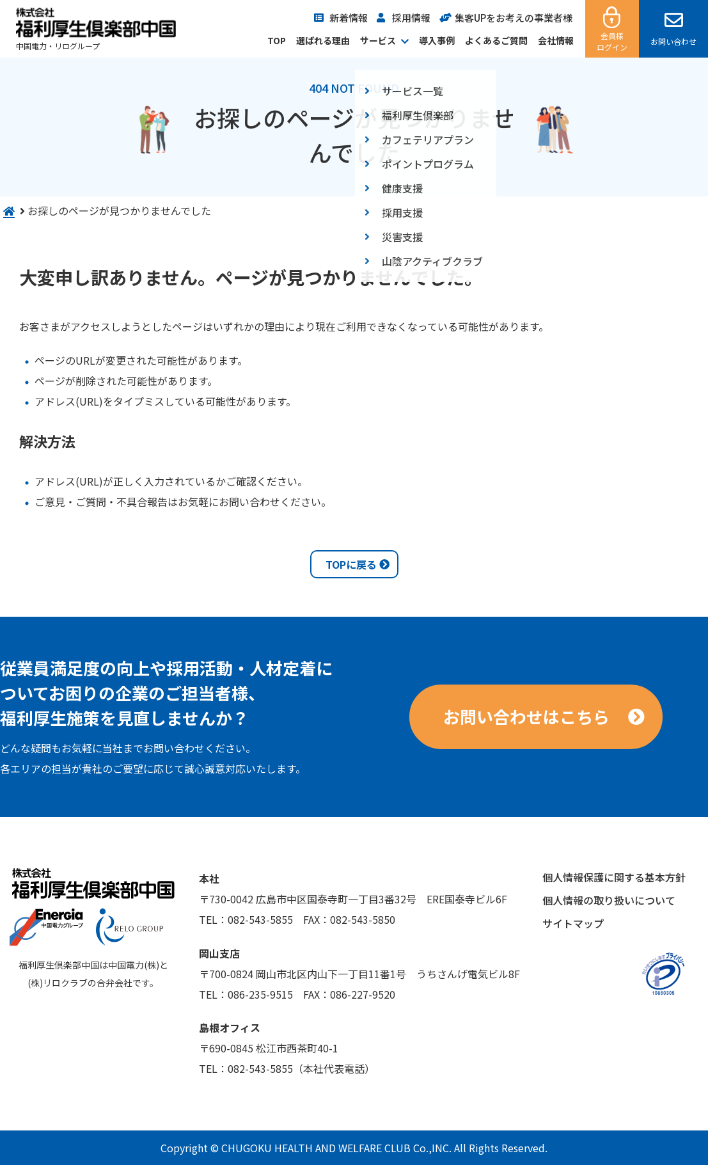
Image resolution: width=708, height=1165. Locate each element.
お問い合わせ (673, 41)
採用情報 (411, 17)
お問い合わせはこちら (526, 716)
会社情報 (556, 40)
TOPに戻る (351, 564)
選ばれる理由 (323, 40)
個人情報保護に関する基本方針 (614, 877)
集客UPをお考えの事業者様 (513, 17)
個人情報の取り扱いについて (608, 900)
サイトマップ (573, 923)
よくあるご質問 (496, 40)
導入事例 (437, 40)
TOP (276, 40)
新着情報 (348, 17)
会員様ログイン (612, 41)
